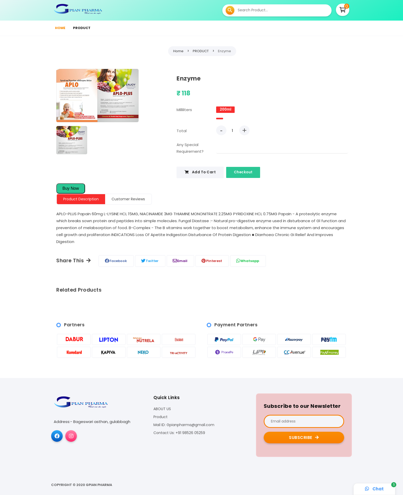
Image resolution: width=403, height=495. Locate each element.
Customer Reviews (128, 199)
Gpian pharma (99, 484)
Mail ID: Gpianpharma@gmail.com (183, 425)
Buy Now (70, 188)
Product (160, 417)
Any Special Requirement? (190, 148)
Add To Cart (200, 172)
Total (182, 130)
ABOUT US (162, 409)
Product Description (81, 199)
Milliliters (184, 109)
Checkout (243, 172)
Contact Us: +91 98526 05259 (179, 433)
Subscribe (304, 438)
